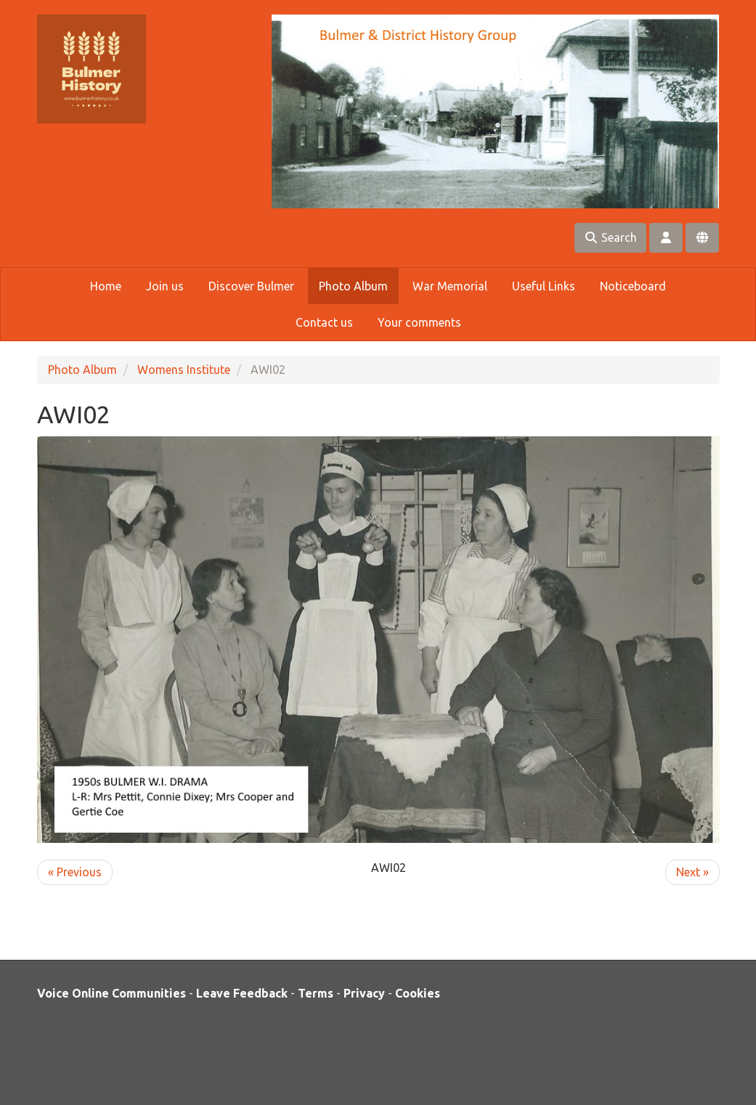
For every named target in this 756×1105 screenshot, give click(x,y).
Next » (692, 871)
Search (610, 237)
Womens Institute (183, 369)
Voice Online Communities (111, 993)
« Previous (75, 871)
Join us (165, 286)
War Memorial (449, 286)
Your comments (419, 322)
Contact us (324, 322)
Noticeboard (633, 286)
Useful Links (543, 286)
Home (105, 286)
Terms (315, 993)
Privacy (364, 993)
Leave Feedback (242, 993)
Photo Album (353, 286)
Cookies (417, 993)
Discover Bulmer (251, 286)
